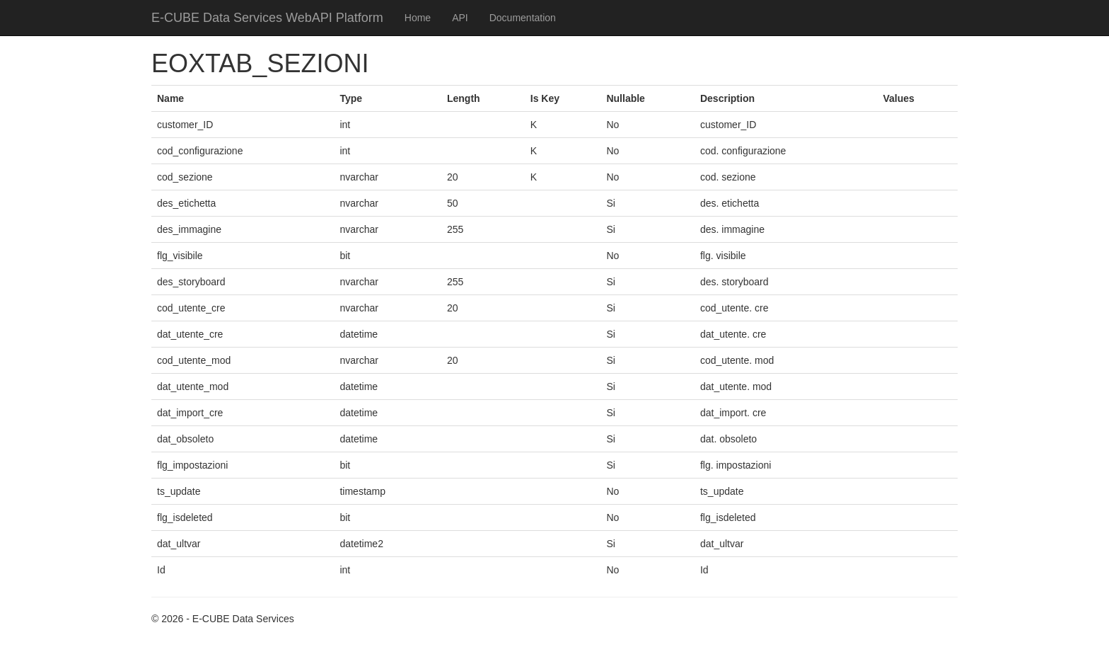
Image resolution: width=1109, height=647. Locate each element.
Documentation (522, 17)
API (460, 17)
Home (418, 17)
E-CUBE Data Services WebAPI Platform (267, 18)
